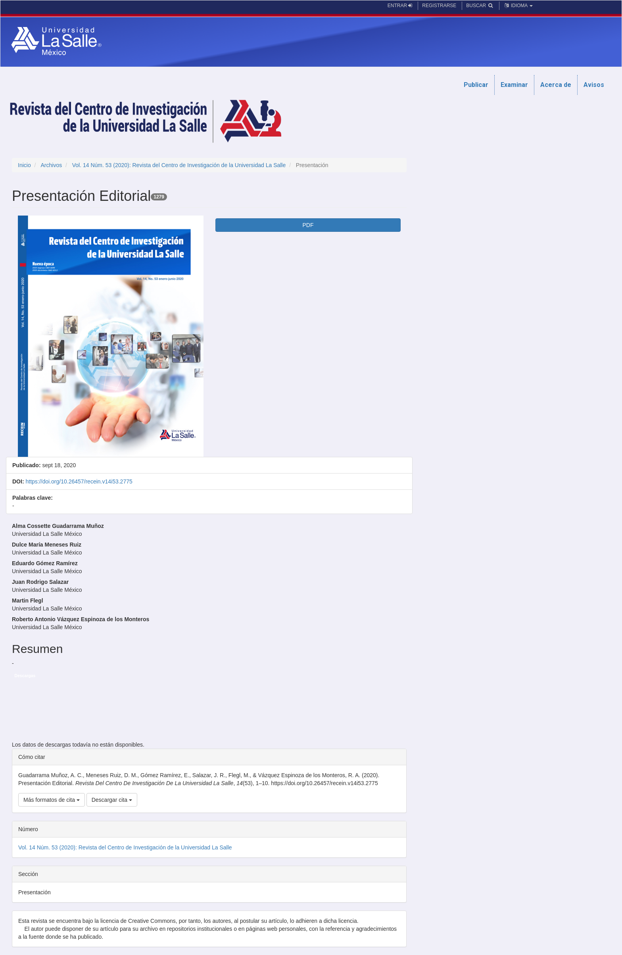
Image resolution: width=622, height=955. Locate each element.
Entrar (400, 5)
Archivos (51, 165)
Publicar (476, 85)
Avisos (594, 85)
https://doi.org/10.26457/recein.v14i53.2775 (78, 481)
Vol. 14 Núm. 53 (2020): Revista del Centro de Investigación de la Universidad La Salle (179, 165)
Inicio (24, 165)
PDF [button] (307, 225)
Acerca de (555, 85)
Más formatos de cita (51, 800)
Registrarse (439, 5)
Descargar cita (112, 800)
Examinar (514, 85)
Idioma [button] (518, 5)
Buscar (479, 5)
